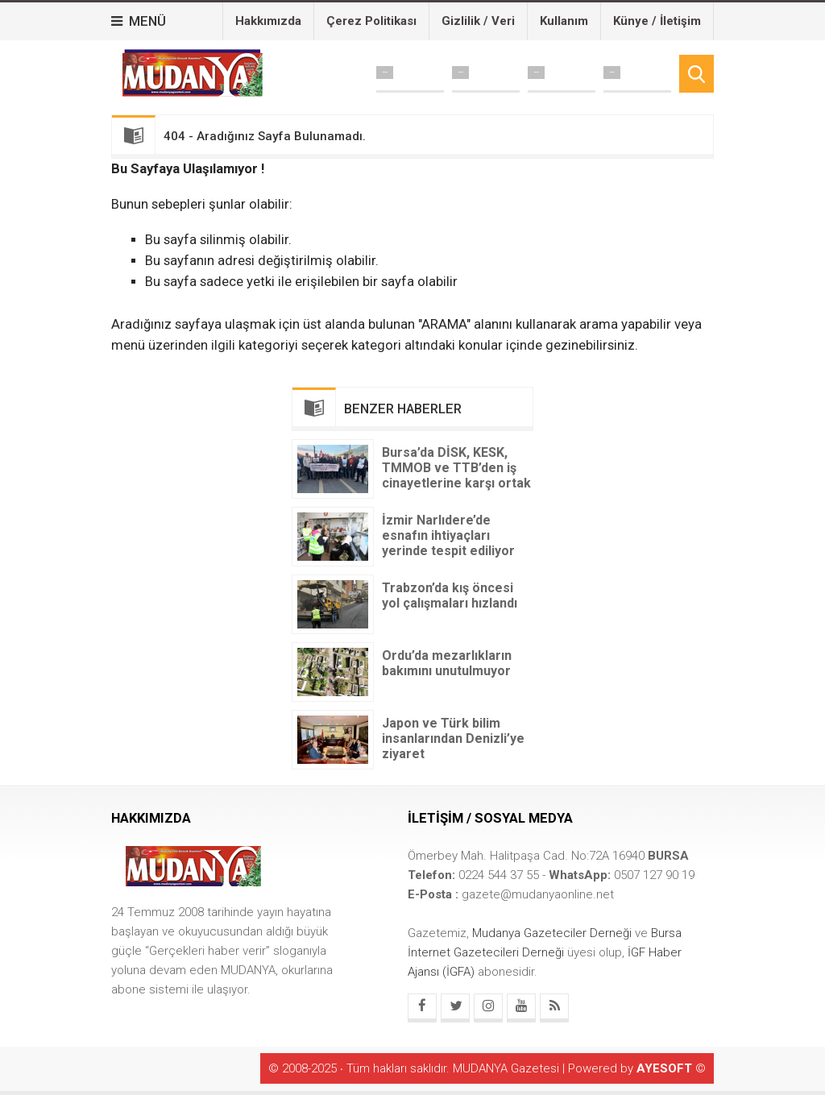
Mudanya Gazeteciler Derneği (553, 933)
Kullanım (564, 21)
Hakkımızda (268, 21)
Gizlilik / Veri (478, 21)
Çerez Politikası (371, 21)
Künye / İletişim (657, 21)
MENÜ (138, 21)
